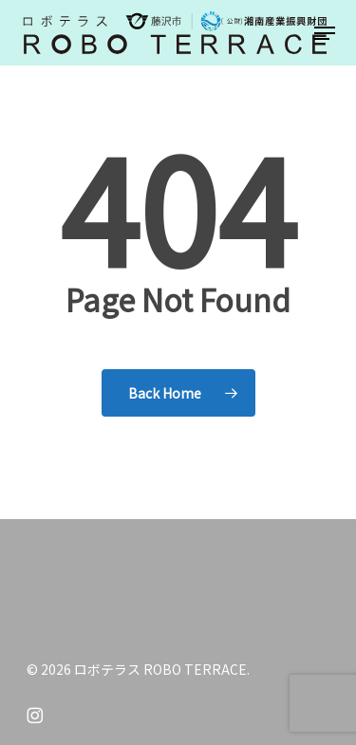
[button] (324, 33)
